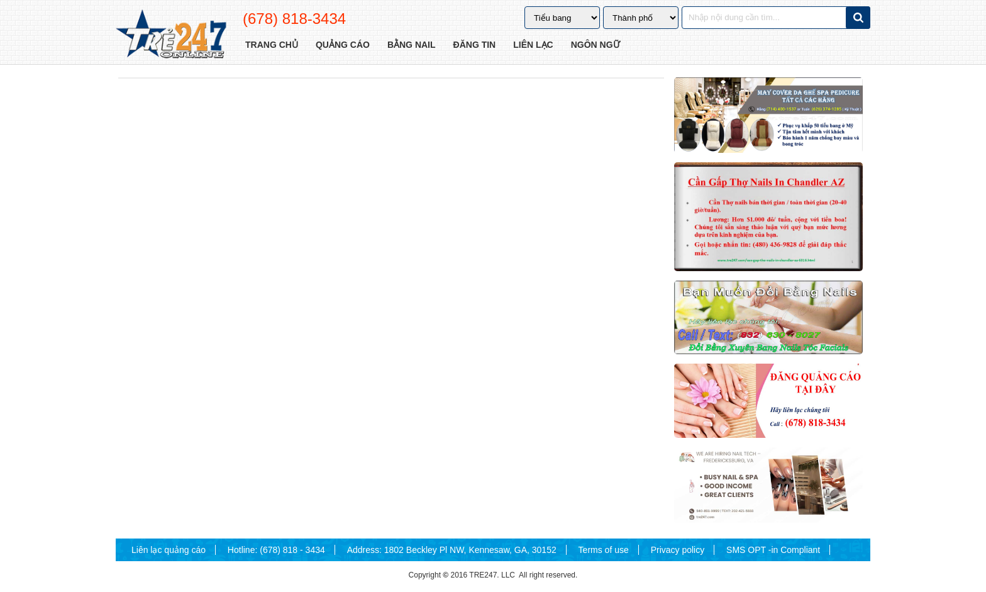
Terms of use (604, 550)
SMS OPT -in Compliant (773, 550)
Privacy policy (678, 550)
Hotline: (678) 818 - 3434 (276, 550)
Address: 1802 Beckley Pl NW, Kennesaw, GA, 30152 (452, 550)
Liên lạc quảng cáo (168, 550)
